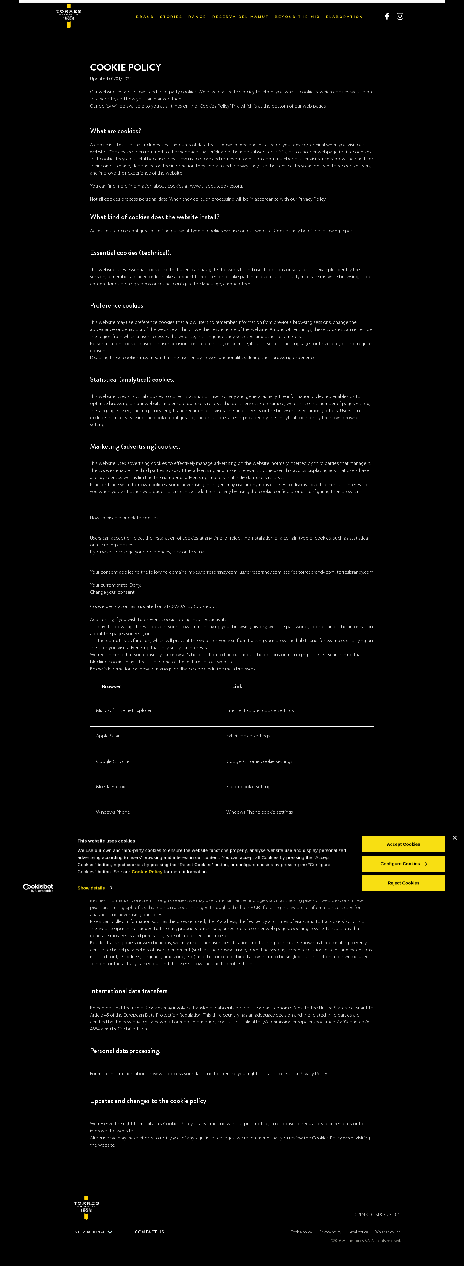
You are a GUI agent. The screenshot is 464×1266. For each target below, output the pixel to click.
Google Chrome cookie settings (259, 761)
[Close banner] (455, 1204)
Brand (145, 14)
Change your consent (112, 592)
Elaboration (344, 14)
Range (197, 14)
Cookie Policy (147, 1238)
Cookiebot (205, 606)
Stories (171, 14)
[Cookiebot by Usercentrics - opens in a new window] (38, 1254)
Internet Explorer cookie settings (260, 710)
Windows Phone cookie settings (259, 812)
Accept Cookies (403, 1210)
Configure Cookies (404, 1230)
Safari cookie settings (248, 736)
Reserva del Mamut (240, 14)
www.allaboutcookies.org (216, 186)
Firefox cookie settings (249, 786)
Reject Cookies (404, 1249)
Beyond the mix (297, 14)
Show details (91, 1254)
